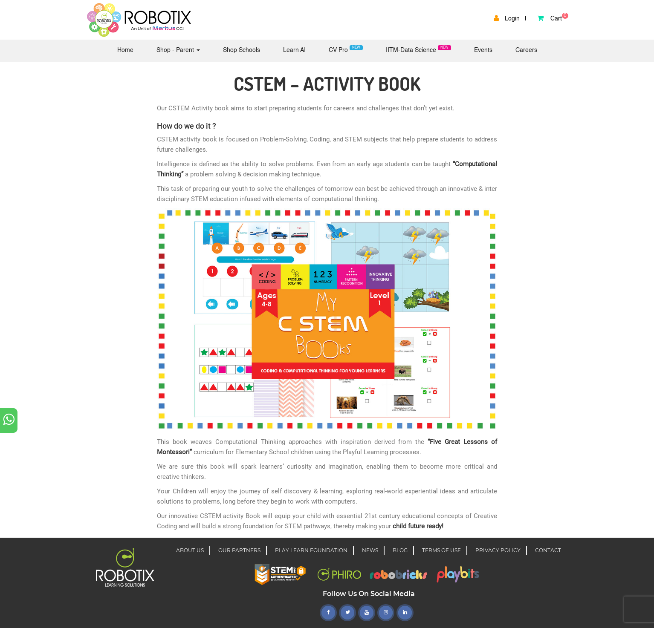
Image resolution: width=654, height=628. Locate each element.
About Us (190, 550)
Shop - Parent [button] (178, 50)
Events (483, 50)
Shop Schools (241, 50)
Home (130, 49)
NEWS (370, 550)
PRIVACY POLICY (498, 550)
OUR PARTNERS (239, 550)
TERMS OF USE (441, 550)
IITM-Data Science (418, 49)
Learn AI (294, 50)
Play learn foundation (311, 550)
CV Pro (346, 49)
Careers (526, 50)
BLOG (400, 550)
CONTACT (548, 550)
